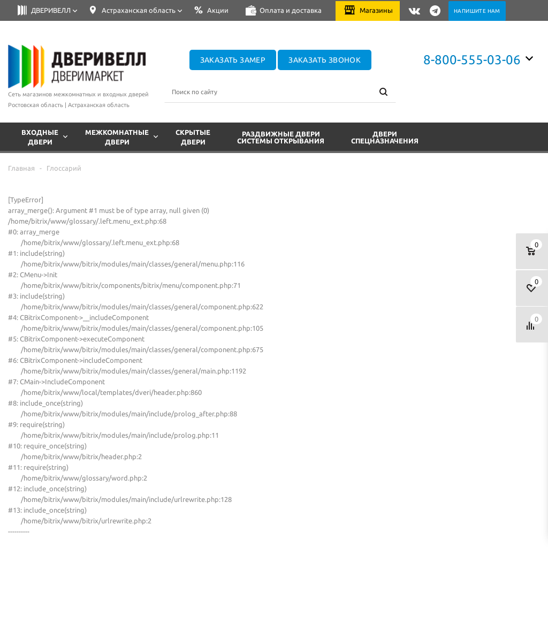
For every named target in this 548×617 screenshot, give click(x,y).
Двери (384, 137)
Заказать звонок (324, 60)
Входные (44, 136)
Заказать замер (233, 60)
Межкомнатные (122, 136)
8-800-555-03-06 (472, 59)
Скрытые (193, 136)
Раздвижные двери (280, 137)
